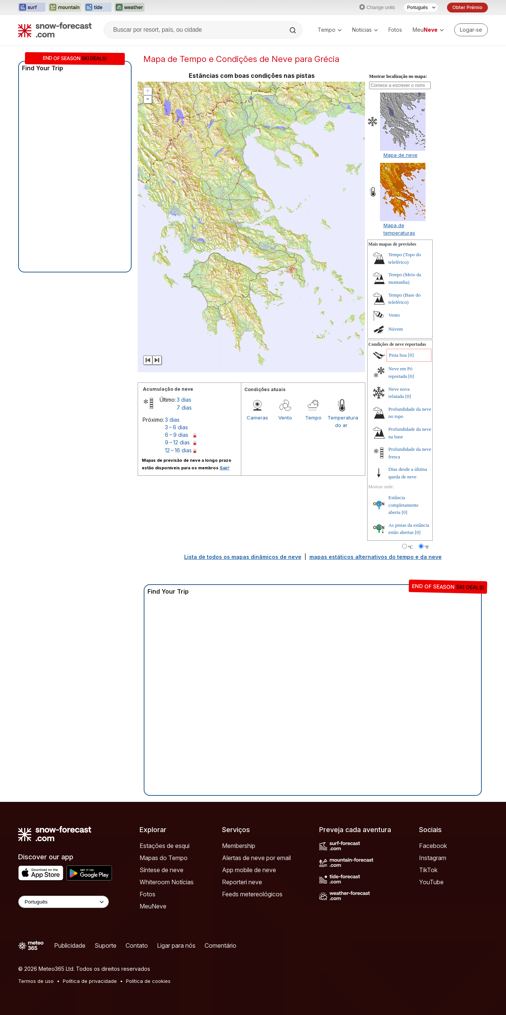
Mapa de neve (400, 155)
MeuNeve (153, 906)
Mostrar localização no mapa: (398, 76)
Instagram (432, 858)
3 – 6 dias (176, 427)
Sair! (225, 467)
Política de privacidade (90, 981)
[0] (411, 355)
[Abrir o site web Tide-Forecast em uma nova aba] (98, 7)
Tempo (329, 29)
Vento (285, 418)
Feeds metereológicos (252, 894)
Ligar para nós (176, 945)
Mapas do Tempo (164, 858)
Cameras (257, 418)
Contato (137, 945)
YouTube (431, 882)
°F (427, 547)
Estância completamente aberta (403, 505)
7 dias (184, 407)
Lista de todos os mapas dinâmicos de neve (242, 557)
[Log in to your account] (471, 29)
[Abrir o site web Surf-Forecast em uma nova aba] (31, 7)
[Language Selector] (63, 902)
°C (410, 547)
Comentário (220, 945)
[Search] (293, 30)
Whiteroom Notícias (167, 882)
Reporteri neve (242, 882)
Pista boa (398, 355)
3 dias (184, 399)
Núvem (395, 329)
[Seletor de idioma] (421, 7)
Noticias (365, 29)
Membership (238, 845)
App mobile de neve (249, 870)
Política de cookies (148, 981)
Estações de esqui (164, 845)
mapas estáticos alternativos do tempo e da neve (375, 557)
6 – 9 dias (176, 435)
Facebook (433, 845)
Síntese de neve (161, 870)
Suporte (105, 945)
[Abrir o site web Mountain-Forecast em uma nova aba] (64, 7)
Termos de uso (36, 981)
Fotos (395, 29)
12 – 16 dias (178, 450)
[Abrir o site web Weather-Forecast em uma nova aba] (129, 7)
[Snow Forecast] (55, 29)
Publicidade (69, 945)
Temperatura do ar (341, 421)
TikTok (428, 870)
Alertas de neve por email (256, 858)
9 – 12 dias (177, 442)
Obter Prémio (467, 7)
